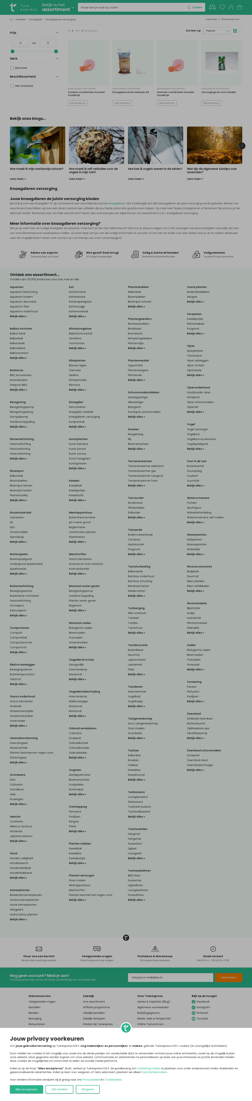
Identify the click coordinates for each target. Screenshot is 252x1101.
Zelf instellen (59, 1089)
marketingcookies (148, 1068)
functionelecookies (154, 1072)
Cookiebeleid (113, 1080)
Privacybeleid (91, 1080)
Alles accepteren (26, 1089)
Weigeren (88, 1089)
